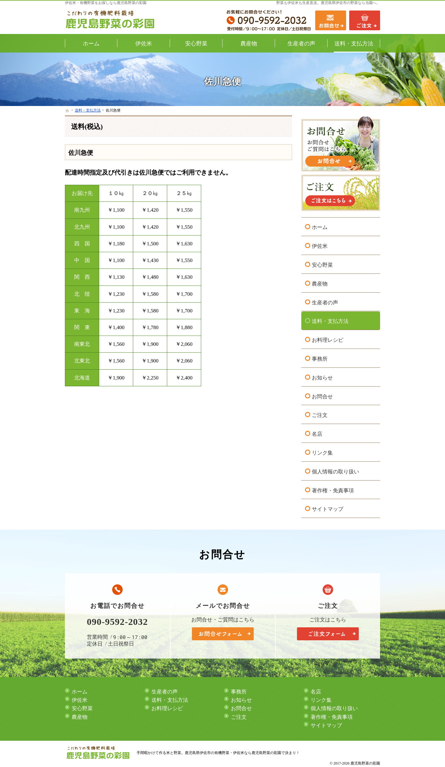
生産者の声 (325, 302)
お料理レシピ (327, 339)
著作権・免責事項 (333, 490)
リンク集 (322, 452)
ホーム (320, 227)
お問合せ (322, 396)
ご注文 (320, 414)
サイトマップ (327, 508)
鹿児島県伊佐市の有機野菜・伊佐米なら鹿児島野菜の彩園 (233, 753)
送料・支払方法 (330, 321)
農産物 (320, 283)
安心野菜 (322, 264)
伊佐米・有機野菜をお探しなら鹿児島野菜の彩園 (105, 3)
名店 (317, 433)
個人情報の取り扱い (335, 471)
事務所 (320, 358)
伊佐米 (320, 245)
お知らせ (322, 377)
